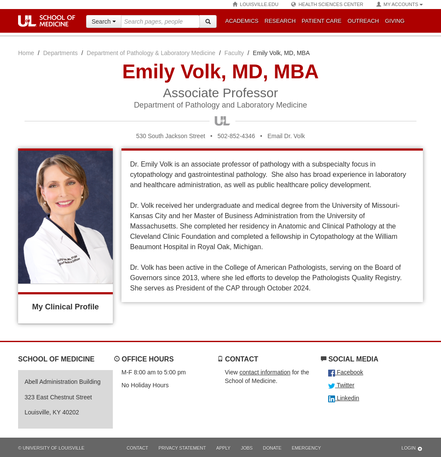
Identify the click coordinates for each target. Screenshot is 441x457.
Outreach (363, 21)
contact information (264, 372)
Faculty (234, 52)
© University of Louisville (51, 448)
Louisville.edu (255, 4)
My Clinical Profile (65, 307)
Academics (241, 21)
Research (279, 21)
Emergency (306, 448)
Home (26, 52)
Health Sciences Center (327, 4)
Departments (60, 52)
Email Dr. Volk (286, 136)
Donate (272, 448)
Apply (223, 448)
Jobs (246, 448)
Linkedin (343, 398)
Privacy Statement (182, 448)
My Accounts (399, 4)
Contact (137, 448)
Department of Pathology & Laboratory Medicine (151, 52)
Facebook (345, 372)
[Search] (208, 21)
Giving (395, 21)
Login (412, 448)
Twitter (341, 385)
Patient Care (322, 21)
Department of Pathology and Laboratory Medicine (220, 105)
